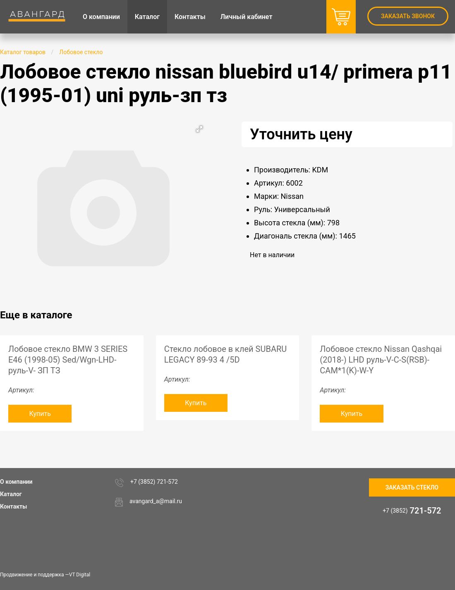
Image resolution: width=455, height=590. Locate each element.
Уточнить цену (301, 134)
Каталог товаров (23, 52)
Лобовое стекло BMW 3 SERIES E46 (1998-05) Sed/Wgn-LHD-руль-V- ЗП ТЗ (67, 359)
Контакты (13, 506)
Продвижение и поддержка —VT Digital (45, 575)
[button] (199, 129)
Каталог (11, 494)
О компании (16, 481)
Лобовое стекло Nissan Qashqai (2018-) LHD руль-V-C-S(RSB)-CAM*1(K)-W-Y (381, 359)
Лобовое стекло (81, 52)
